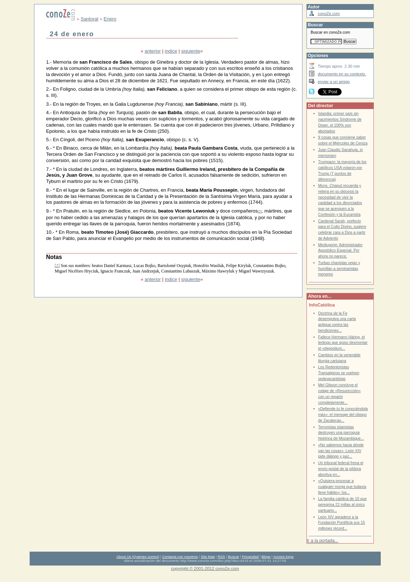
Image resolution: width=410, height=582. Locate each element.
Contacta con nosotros (180, 557)
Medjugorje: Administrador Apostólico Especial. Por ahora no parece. (340, 250)
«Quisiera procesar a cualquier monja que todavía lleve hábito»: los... (342, 486)
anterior (153, 51)
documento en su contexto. (342, 74)
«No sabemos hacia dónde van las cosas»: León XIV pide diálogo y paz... (341, 450)
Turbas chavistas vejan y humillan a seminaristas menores (339, 268)
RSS (221, 557)
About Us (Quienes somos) (137, 557)
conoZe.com (329, 13)
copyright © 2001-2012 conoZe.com (205, 568)
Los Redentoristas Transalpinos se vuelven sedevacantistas (339, 372)
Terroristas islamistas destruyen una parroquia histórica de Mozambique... (341, 432)
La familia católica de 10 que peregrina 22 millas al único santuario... (342, 504)
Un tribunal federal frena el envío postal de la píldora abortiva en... (341, 468)
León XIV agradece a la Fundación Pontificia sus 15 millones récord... (341, 522)
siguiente (190, 51)
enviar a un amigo (334, 81)
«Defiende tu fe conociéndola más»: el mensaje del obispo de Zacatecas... (343, 414)
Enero (110, 19)
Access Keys (283, 557)
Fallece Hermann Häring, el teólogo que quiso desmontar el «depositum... (343, 342)
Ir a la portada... (322, 540)
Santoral (89, 19)
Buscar (233, 557)
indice (171, 51)
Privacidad (250, 557)
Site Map (208, 557)
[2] (260, 211)
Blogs (266, 557)
